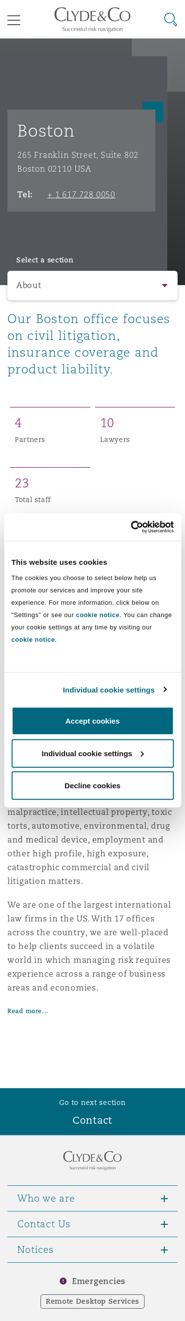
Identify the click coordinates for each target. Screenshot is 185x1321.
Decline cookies (92, 785)
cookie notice (97, 615)
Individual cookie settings (109, 689)
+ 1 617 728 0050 (81, 194)
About (28, 285)
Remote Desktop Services (92, 1301)
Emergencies (98, 1281)
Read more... (28, 1011)
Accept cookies (92, 721)
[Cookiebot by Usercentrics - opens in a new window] (132, 527)
